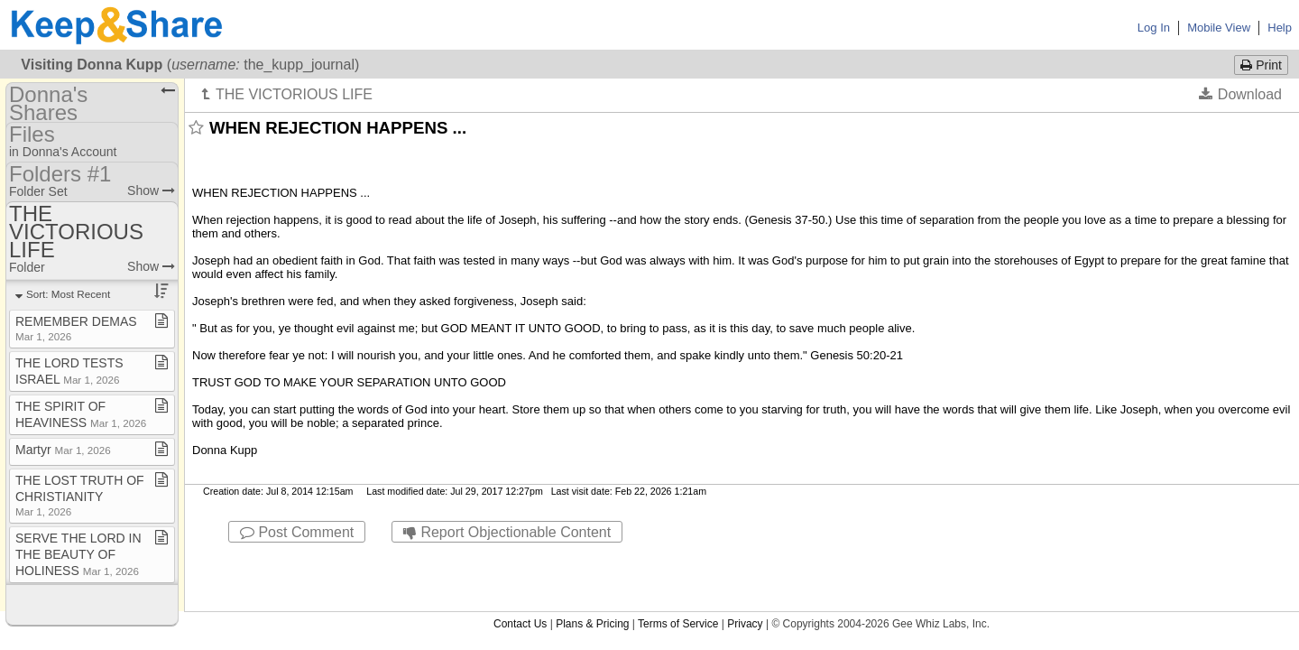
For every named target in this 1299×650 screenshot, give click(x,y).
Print (1261, 65)
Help (1279, 27)
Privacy (744, 558)
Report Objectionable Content (507, 532)
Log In (1154, 27)
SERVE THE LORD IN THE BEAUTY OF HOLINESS (78, 554)
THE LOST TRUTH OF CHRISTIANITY (79, 495)
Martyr (63, 449)
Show (151, 190)
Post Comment (297, 532)
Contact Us (520, 558)
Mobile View (1218, 27)
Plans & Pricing (592, 558)
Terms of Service (678, 558)
